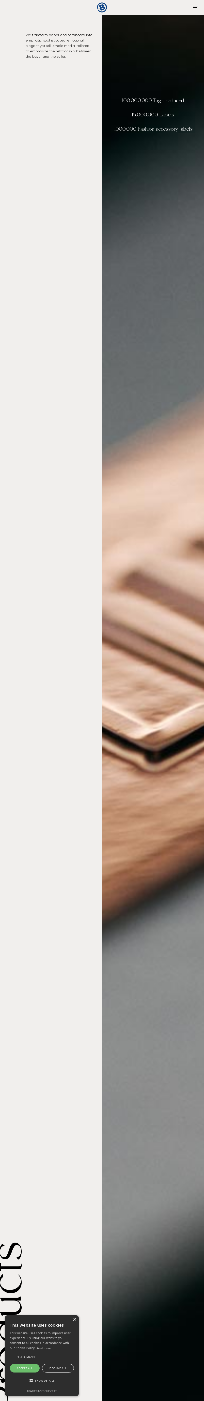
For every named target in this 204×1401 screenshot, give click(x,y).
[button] (42, 1380)
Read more (43, 1348)
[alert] (42, 1355)
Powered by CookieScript (42, 1391)
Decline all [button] (58, 1368)
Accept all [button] (25, 1368)
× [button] (74, 1319)
